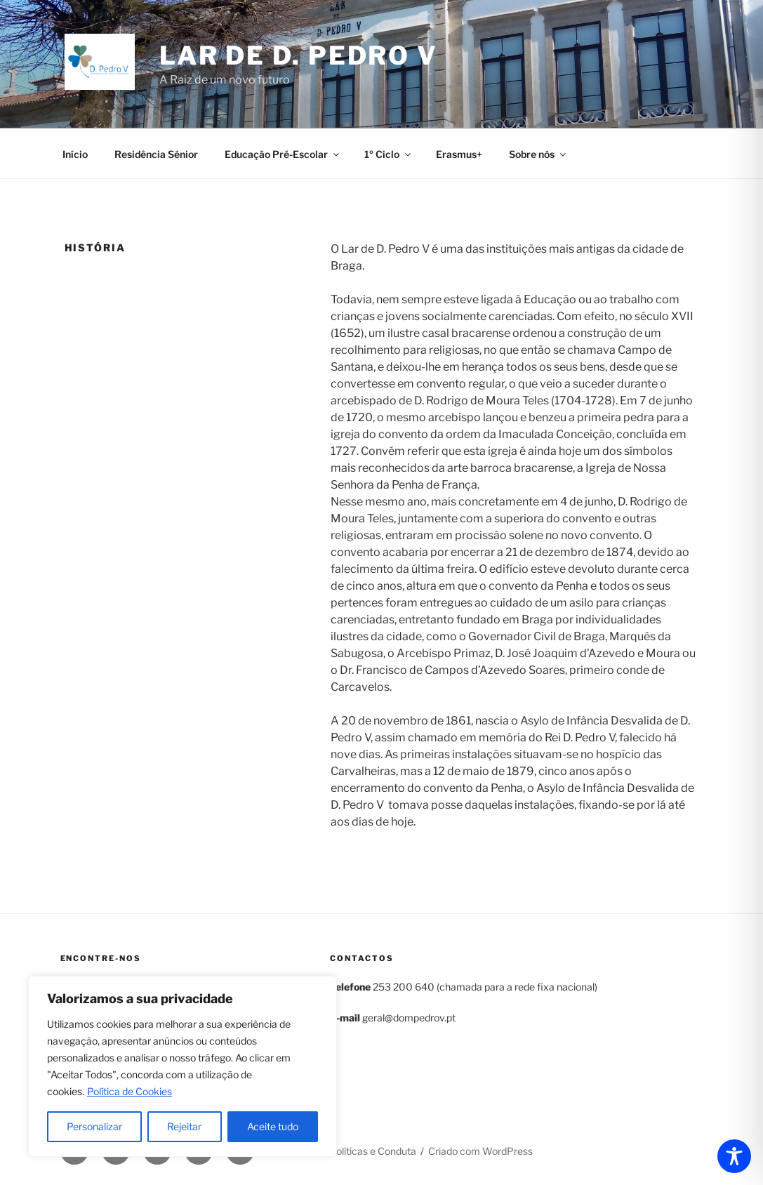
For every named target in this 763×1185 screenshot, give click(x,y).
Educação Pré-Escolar (283, 154)
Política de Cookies (129, 1091)
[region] (182, 1066)
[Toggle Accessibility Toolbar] (734, 1156)
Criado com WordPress (480, 1151)
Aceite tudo (272, 1126)
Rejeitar (184, 1126)
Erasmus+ (459, 154)
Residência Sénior (156, 154)
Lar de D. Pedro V (298, 55)
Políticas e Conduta (373, 1151)
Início (75, 154)
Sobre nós (538, 154)
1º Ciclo (388, 154)
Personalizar (94, 1126)
